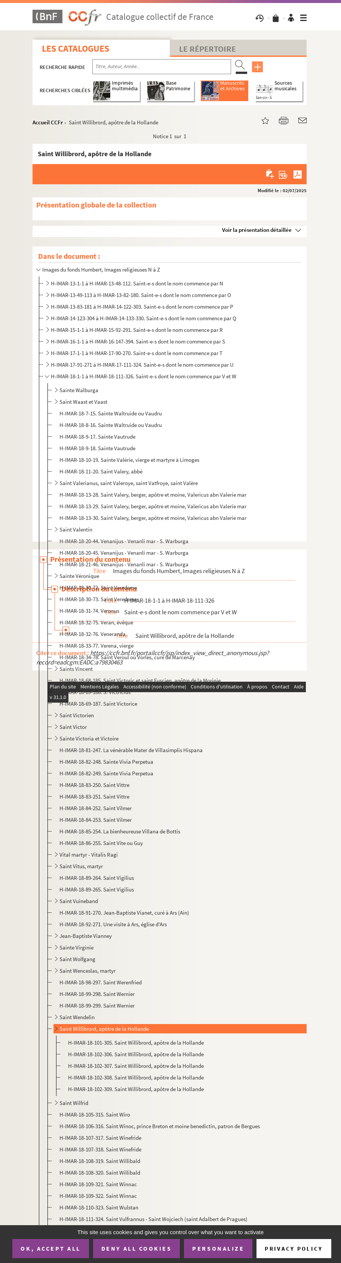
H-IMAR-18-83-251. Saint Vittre (94, 796)
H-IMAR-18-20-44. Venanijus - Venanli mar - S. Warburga (123, 541)
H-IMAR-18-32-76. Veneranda (92, 633)
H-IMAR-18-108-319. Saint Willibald (99, 1160)
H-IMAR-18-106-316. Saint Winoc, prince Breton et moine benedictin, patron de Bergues (159, 1126)
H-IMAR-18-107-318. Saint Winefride (100, 1149)
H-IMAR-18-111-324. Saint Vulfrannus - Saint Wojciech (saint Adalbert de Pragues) (153, 1219)
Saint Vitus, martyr (81, 866)
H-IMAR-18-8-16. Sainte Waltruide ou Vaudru (110, 424)
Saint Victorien (76, 715)
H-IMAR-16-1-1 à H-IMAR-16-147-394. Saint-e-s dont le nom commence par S (138, 341)
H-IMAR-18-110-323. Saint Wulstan (98, 1207)
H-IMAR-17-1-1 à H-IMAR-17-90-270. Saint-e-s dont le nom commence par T (136, 353)
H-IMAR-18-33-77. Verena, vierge (96, 645)
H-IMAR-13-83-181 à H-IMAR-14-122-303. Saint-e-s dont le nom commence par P (142, 306)
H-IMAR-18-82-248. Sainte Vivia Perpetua (106, 761)
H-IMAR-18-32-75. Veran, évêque (96, 622)
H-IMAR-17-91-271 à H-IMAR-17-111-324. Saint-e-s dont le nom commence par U (142, 364)
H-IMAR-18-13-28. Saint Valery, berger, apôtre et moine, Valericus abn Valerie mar (152, 494)
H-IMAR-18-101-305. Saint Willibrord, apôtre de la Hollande (136, 1042)
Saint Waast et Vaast (83, 401)
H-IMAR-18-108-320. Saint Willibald (99, 1172)
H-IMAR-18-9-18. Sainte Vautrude (97, 448)
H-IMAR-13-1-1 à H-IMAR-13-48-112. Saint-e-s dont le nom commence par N (137, 283)
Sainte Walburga (78, 390)
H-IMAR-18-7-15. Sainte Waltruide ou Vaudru (110, 413)
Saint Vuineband (78, 901)
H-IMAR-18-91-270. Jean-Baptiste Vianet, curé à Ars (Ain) (124, 912)
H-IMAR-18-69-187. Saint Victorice (98, 703)
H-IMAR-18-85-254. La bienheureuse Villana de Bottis (119, 831)
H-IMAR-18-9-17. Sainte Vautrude (97, 436)
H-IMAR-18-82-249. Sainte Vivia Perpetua (106, 773)
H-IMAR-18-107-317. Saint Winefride (100, 1137)
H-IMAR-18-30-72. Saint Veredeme (98, 587)
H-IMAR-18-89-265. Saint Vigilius (96, 889)
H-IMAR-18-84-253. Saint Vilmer (95, 819)
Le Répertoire (207, 48)
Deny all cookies (136, 1248)
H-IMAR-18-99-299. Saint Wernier (97, 1005)
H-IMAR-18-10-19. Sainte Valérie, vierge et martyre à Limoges (129, 459)
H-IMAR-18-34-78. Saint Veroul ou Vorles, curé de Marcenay (127, 657)
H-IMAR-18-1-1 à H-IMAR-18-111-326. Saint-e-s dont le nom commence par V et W (143, 376)
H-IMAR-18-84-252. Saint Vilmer (95, 808)
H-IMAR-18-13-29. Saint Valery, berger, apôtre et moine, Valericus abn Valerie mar (152, 506)
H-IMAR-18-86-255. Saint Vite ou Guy (101, 842)
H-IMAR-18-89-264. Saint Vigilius (96, 877)
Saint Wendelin (77, 1017)
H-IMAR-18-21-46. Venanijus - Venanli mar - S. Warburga (123, 564)
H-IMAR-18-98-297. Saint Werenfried (100, 982)
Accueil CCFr (48, 122)
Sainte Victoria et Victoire (89, 738)
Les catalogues (75, 48)
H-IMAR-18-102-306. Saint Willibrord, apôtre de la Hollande (136, 1054)
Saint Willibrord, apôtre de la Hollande (104, 1028)
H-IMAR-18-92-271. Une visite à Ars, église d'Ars (113, 924)
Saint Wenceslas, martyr (87, 970)
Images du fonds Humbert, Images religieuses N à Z (101, 269)
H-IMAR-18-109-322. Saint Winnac (98, 1195)
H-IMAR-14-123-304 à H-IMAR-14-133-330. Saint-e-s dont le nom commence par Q (143, 318)
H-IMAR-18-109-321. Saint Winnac (98, 1184)
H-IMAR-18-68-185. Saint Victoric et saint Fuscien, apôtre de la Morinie (140, 680)
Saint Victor (73, 726)
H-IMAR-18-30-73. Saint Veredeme (98, 599)
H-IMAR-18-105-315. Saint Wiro (94, 1114)
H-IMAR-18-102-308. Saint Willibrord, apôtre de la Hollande (136, 1077)
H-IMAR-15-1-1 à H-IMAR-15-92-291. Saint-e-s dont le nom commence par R (137, 329)
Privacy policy (294, 1248)
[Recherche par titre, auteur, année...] (161, 66)
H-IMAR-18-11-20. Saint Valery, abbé (100, 471)
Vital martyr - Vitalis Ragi (88, 854)
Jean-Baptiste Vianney (85, 935)
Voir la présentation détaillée (257, 229)
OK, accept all (50, 1248)
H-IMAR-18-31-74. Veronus (89, 610)
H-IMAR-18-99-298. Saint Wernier (97, 993)
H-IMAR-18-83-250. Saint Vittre (94, 784)
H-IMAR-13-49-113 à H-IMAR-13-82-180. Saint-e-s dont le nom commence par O (141, 295)
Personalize (218, 1248)
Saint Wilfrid (73, 1102)
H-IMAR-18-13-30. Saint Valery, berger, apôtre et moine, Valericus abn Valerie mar (152, 517)
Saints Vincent (76, 668)
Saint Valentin (75, 529)
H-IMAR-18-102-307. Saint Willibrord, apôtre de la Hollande (136, 1065)
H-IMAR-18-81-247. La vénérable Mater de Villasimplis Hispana (131, 750)
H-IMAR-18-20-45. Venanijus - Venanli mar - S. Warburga (123, 552)
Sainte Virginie (76, 947)
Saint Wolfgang (77, 959)
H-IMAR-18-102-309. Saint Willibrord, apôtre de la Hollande (136, 1089)
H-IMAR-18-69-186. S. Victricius (94, 692)
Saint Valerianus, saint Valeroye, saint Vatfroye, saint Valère (128, 483)
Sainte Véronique (79, 575)
